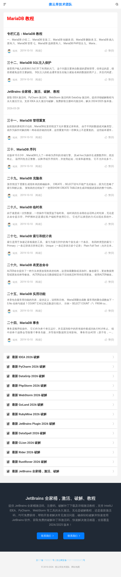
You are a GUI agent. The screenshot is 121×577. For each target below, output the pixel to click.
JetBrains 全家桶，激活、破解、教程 (33, 91)
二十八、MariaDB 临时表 (24, 207)
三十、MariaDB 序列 (21, 149)
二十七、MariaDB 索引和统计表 (29, 236)
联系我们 (47, 535)
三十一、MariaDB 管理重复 (26, 120)
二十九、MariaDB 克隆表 (24, 178)
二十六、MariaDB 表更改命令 (28, 265)
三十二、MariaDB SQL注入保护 (29, 63)
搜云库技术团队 (60, 4)
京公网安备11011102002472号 (70, 560)
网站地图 (75, 567)
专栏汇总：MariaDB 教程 (24, 34)
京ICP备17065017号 (45, 560)
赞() (109, 50)
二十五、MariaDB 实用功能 (26, 294)
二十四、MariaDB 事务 (23, 323)
